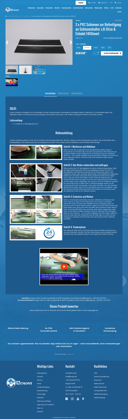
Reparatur (40, 397)
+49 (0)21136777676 (73, 380)
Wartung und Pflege (44, 401)
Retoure (39, 380)
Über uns (40, 408)
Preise (39, 383)
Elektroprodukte (89, 8)
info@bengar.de (71, 376)
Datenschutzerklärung (101, 376)
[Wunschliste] (111, 3)
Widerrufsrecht (99, 383)
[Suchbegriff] (41, 3)
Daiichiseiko (119, 8)
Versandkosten (70, 354)
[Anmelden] (92, 3)
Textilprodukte (49, 8)
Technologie (41, 394)
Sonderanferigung (43, 387)
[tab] (50, 93)
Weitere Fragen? (77, 93)
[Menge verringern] (98, 54)
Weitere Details (63, 93)
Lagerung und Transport (45, 404)
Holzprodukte (40, 8)
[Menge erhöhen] (98, 52)
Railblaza (106, 8)
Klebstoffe (57, 8)
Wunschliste (118, 20)
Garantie (40, 411)
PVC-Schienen (25, 16)
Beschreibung (50, 93)
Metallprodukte (98, 8)
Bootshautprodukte (66, 8)
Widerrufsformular (100, 387)
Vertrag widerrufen (100, 390)
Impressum (98, 380)
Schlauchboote (31, 8)
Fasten (112, 8)
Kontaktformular (71, 373)
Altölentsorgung (99, 397)
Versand (40, 376)
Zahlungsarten (42, 373)
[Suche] (81, 3)
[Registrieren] (102, 3)
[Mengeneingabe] (94, 53)
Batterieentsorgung (100, 394)
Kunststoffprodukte (78, 8)
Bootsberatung (42, 390)
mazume (119, 12)
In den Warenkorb (112, 53)
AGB (95, 373)
